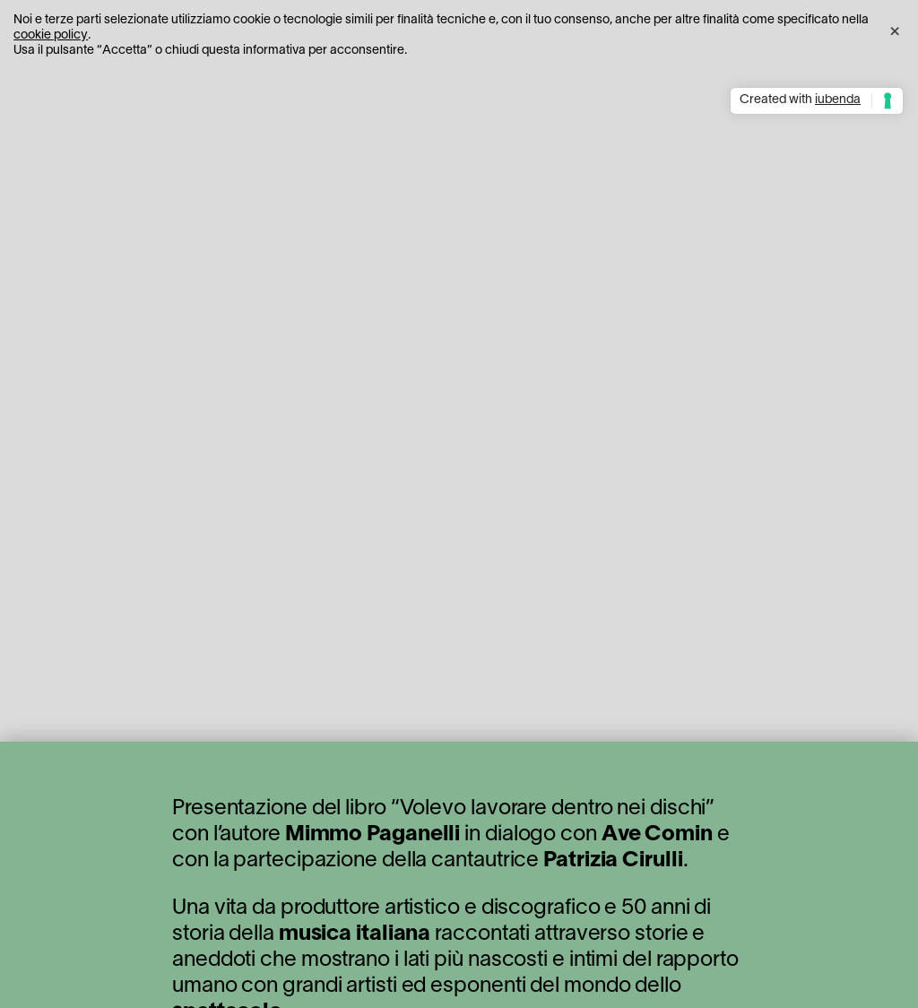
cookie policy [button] (50, 35)
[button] (894, 28)
